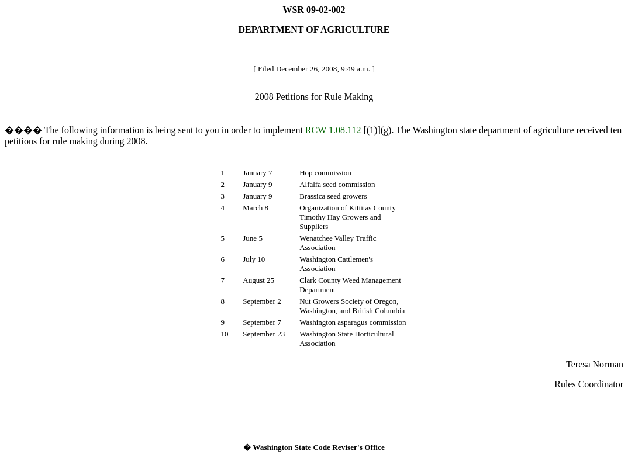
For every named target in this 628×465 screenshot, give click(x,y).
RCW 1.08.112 (333, 130)
